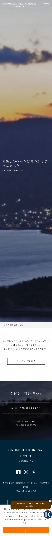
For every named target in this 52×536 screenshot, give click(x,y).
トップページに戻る (26, 361)
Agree (26, 530)
